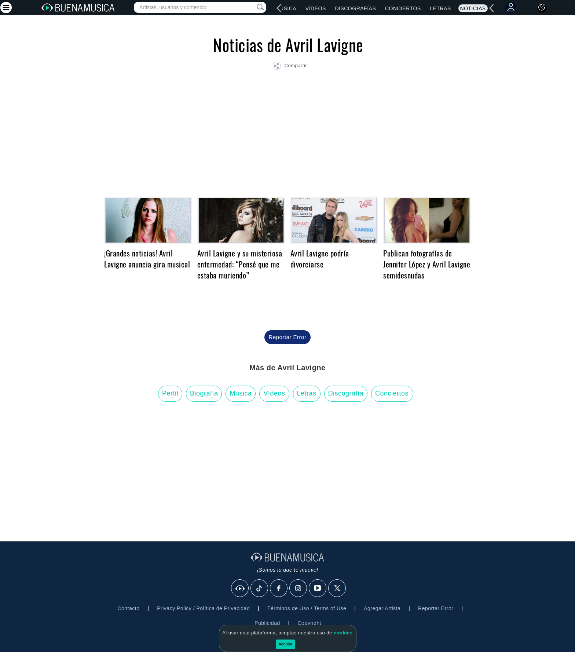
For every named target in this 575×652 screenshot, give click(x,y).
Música (285, 8)
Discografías (355, 8)
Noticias (473, 8)
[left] (279, 8)
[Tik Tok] (259, 588)
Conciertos (403, 8)
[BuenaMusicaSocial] (240, 588)
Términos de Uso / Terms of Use (306, 608)
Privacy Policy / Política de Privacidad (203, 608)
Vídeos (315, 8)
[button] (289, 67)
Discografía (346, 393)
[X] (337, 588)
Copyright (309, 623)
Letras (440, 8)
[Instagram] (298, 588)
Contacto (128, 608)
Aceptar (286, 644)
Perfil (170, 393)
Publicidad (267, 623)
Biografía (204, 393)
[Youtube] (318, 588)
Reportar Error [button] (288, 337)
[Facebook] (279, 588)
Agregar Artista (382, 608)
